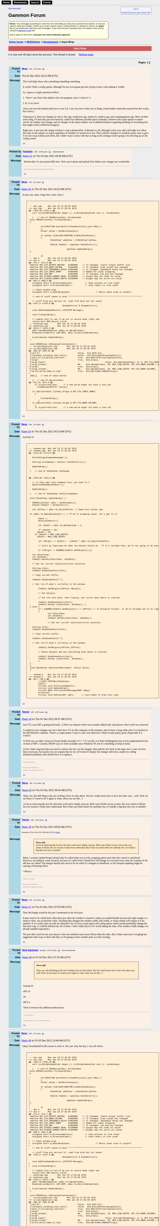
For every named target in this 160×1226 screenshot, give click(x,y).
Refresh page (86, 54)
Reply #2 (26, 189)
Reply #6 (26, 918)
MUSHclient (33, 42)
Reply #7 (26, 998)
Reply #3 (26, 472)
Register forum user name (131, 12)
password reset (24, 30)
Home (6, 2)
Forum (47, 2)
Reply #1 (27, 156)
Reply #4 (26, 810)
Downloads (20, 2)
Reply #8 (27, 1048)
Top (24, 143)
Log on (135, 9)
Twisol (58, 924)
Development (50, 42)
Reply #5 (27, 881)
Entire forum (16, 42)
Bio (43, 69)
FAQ (148, 12)
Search (35, 2)
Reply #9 (26, 1132)
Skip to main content (14, 8)
